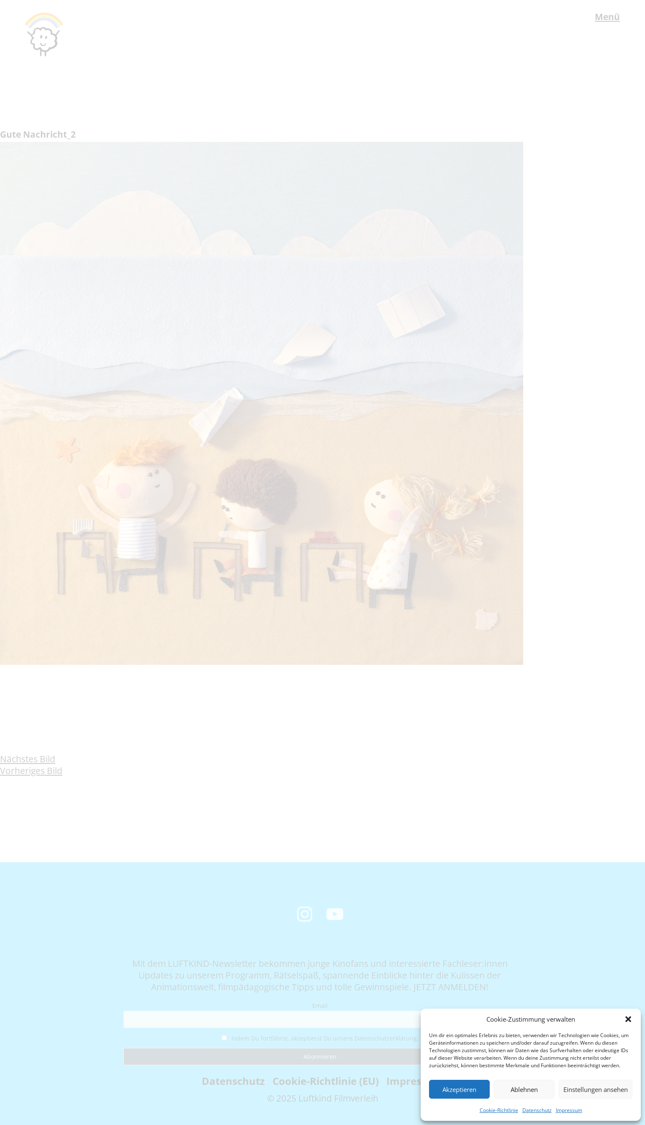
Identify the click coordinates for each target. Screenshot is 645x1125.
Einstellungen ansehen (595, 1089)
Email (320, 1006)
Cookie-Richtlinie (499, 1110)
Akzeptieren (459, 1089)
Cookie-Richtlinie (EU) (325, 1081)
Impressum (569, 1110)
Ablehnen (524, 1089)
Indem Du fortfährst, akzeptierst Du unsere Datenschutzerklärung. (320, 1038)
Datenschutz (537, 1110)
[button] (628, 1019)
